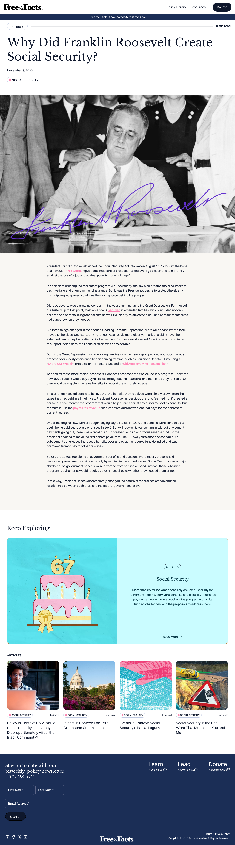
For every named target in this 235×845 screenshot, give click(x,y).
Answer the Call (188, 769)
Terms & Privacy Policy (218, 833)
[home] (23, 7)
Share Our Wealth (60, 363)
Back (19, 27)
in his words (73, 271)
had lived (114, 310)
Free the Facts (157, 769)
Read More (170, 636)
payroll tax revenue (86, 408)
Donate (222, 7)
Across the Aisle (135, 17)
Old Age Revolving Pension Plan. (145, 363)
